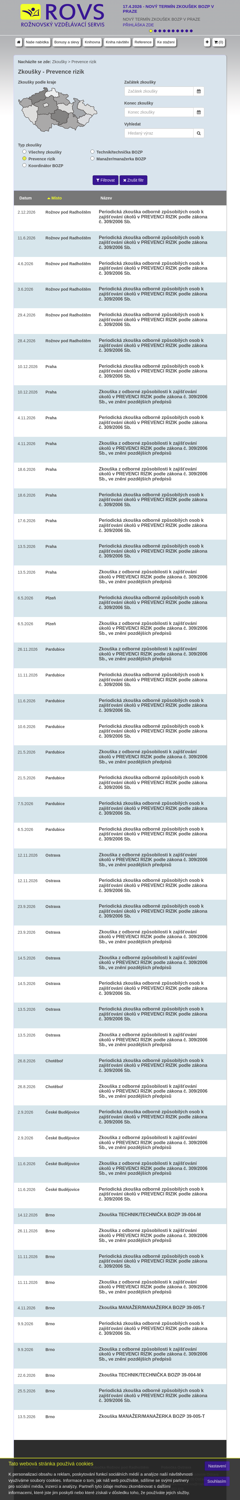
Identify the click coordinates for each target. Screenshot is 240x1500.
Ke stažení (166, 42)
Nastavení (217, 1466)
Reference (143, 42)
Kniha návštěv (117, 42)
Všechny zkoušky (45, 152)
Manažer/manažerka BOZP (121, 159)
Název (106, 198)
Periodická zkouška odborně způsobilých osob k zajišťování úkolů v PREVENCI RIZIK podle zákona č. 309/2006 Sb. (153, 216)
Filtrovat (105, 180)
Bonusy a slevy (66, 42)
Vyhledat (132, 124)
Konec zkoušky (138, 103)
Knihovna (92, 42)
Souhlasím (216, 1481)
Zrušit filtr (133, 180)
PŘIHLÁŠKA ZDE (138, 25)
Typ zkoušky (30, 145)
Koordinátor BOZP (46, 165)
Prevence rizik (83, 61)
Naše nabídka (37, 42)
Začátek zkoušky (140, 82)
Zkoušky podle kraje (37, 82)
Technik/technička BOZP (120, 152)
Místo (54, 198)
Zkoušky (59, 61)
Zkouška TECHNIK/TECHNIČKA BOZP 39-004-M (150, 1214)
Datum (26, 198)
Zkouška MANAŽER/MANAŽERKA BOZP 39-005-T (152, 1307)
